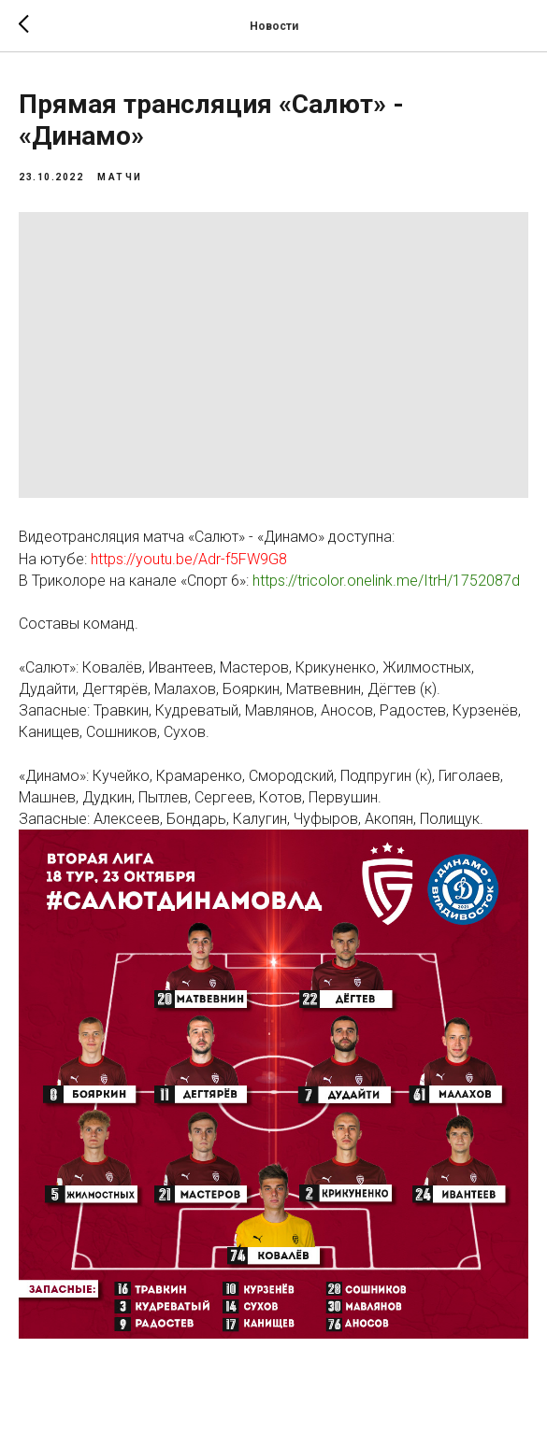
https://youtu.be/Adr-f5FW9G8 (189, 559)
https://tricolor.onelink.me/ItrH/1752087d (388, 580)
